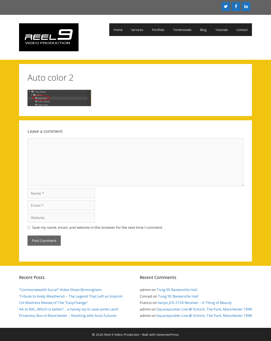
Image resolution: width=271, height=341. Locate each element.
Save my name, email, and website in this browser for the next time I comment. (97, 227)
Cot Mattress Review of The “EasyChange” (53, 302)
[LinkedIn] (246, 6)
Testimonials (182, 30)
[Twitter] (225, 6)
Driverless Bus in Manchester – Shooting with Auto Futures (67, 315)
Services (137, 30)
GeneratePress (167, 334)
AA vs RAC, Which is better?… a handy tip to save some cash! (68, 309)
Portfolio (158, 30)
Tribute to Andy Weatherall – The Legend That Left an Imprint (70, 296)
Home (118, 30)
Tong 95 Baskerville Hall (177, 289)
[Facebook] (236, 6)
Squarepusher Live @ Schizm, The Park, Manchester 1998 (204, 309)
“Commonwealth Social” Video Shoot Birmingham (60, 289)
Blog (203, 30)
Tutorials (221, 30)
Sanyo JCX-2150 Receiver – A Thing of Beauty (195, 302)
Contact (242, 30)
